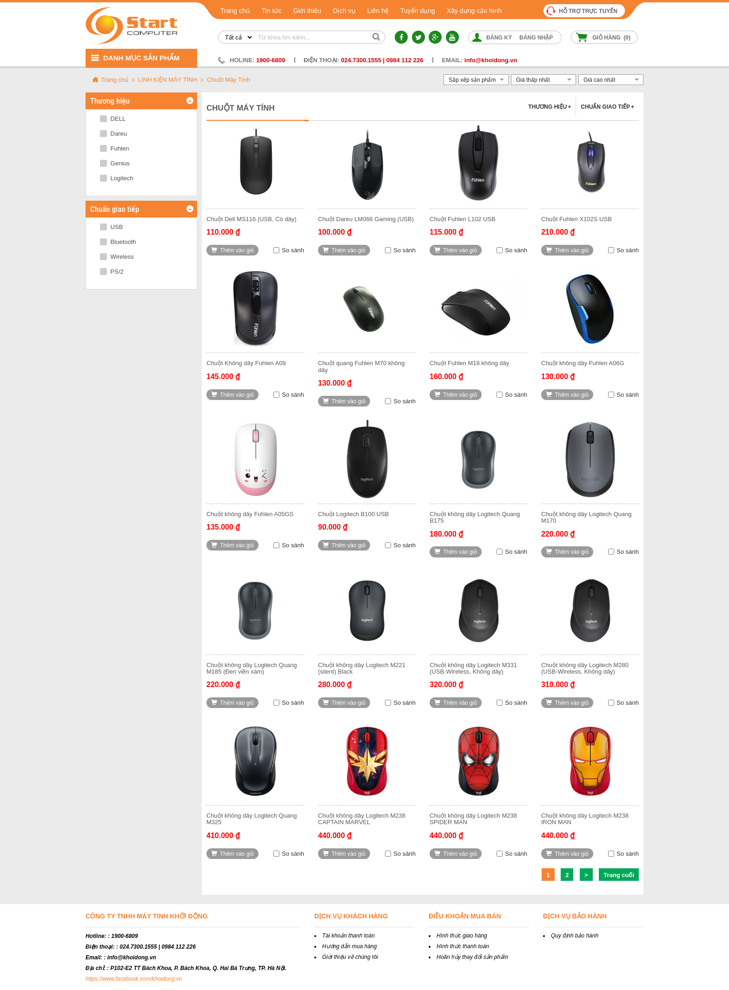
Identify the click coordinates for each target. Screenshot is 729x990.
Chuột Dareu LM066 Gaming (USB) (366, 219)
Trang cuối (618, 875)
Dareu (113, 133)
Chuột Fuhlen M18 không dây (469, 363)
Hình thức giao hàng (462, 935)
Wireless (116, 256)
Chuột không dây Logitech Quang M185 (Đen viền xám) (251, 668)
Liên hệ (378, 10)
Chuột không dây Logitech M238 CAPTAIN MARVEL (361, 819)
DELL (113, 118)
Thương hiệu (549, 107)
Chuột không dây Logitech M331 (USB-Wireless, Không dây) (473, 668)
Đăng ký (499, 37)
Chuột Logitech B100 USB (353, 514)
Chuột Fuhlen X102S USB (576, 219)
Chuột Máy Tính (228, 79)
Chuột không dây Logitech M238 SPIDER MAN (473, 819)
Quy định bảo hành (574, 935)
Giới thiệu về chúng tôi (350, 957)
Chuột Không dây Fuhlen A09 (246, 363)
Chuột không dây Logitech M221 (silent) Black (361, 668)
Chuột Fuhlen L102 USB (463, 219)
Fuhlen (114, 148)
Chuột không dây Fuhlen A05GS (249, 514)
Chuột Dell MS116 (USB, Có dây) (251, 219)
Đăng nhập (536, 37)
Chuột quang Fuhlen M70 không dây (361, 366)
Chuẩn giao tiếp (607, 107)
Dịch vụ (344, 10)
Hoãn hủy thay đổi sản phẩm (472, 957)
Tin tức (272, 10)
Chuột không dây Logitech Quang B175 (475, 517)
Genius (115, 163)
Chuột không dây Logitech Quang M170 (586, 517)
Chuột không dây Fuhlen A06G (582, 363)
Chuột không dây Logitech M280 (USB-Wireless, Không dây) (585, 668)
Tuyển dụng (417, 10)
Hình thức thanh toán (463, 946)
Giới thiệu (307, 10)
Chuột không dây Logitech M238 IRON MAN (585, 819)
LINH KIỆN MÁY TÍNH (167, 79)
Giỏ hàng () (611, 37)
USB (111, 226)
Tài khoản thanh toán (348, 935)
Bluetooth (118, 241)
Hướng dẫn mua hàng (349, 946)
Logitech (116, 178)
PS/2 (112, 271)
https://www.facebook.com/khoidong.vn (134, 979)
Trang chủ (235, 10)
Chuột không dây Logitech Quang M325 (251, 819)
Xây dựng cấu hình (474, 10)
